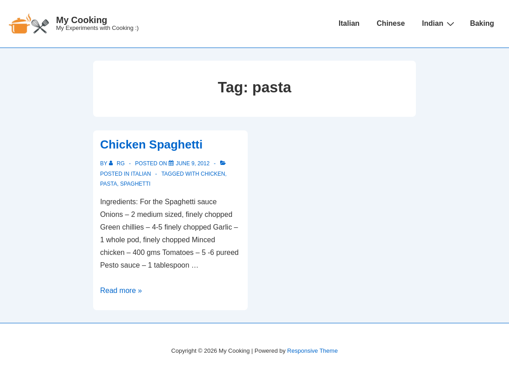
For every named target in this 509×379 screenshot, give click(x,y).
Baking (482, 23)
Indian (439, 23)
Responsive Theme (312, 350)
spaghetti (135, 184)
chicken (213, 174)
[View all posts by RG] (118, 163)
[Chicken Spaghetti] (193, 163)
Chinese (391, 23)
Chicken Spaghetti (151, 144)
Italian (349, 23)
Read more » (121, 290)
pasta (108, 184)
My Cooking (81, 20)
